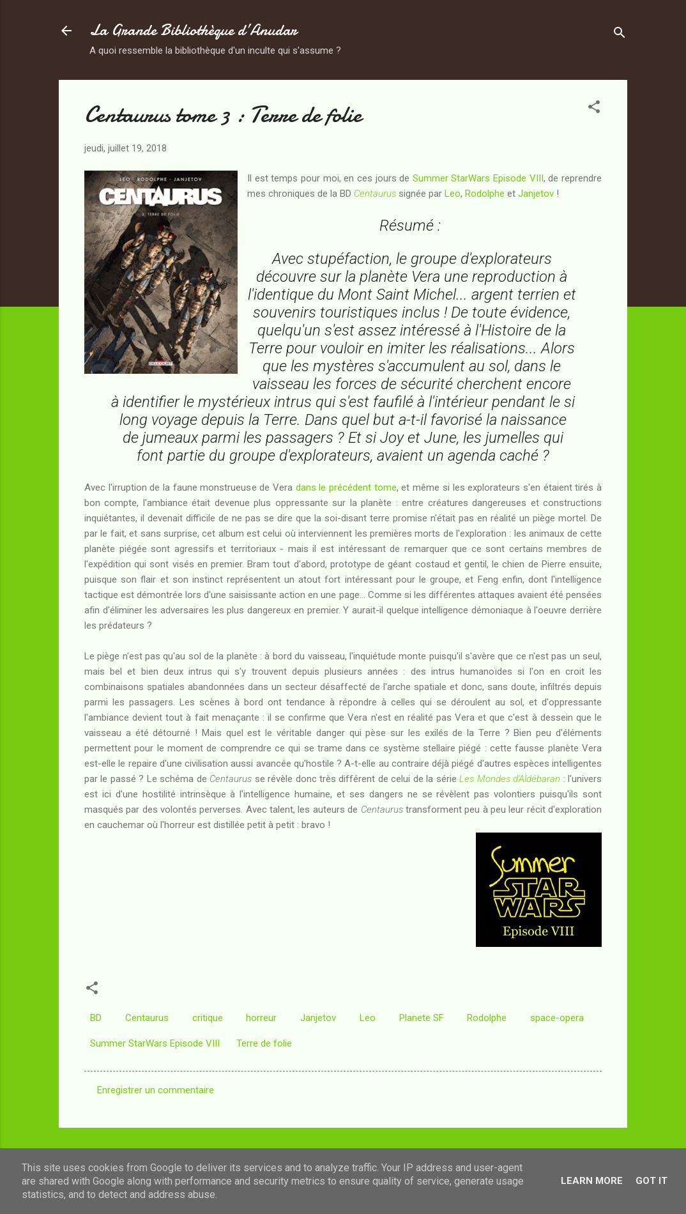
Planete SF (421, 1018)
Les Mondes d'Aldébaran (509, 779)
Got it (651, 1181)
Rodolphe (485, 193)
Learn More (592, 1181)
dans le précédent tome (346, 487)
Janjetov (536, 193)
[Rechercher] (619, 34)
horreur (261, 1018)
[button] (594, 109)
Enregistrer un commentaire (155, 1090)
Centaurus (375, 193)
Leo (453, 193)
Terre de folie (264, 1043)
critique (207, 1018)
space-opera (557, 1018)
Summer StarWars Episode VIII (478, 178)
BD (96, 1018)
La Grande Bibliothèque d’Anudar (193, 30)
